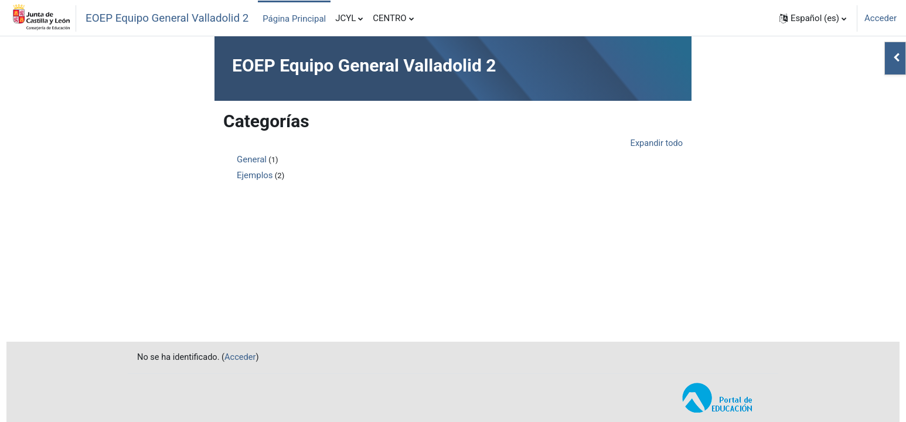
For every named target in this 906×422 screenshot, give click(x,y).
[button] (812, 18)
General (252, 160)
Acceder (880, 18)
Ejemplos (255, 176)
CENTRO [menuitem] (389, 18)
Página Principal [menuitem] (294, 18)
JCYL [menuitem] (345, 18)
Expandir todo (656, 143)
